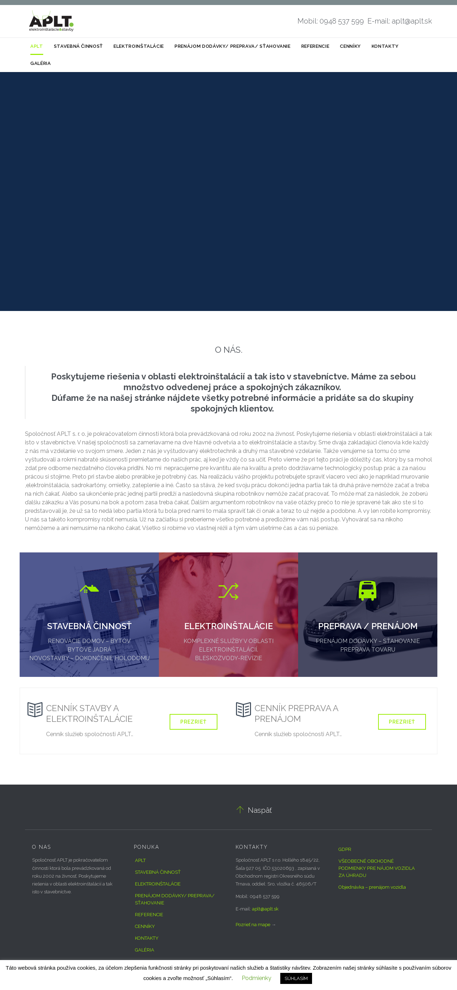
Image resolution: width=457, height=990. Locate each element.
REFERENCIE (149, 914)
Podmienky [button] (256, 978)
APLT (140, 860)
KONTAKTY (147, 938)
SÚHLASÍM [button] (296, 978)
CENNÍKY (145, 926)
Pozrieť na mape (253, 924)
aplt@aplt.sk (265, 909)
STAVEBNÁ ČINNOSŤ (158, 872)
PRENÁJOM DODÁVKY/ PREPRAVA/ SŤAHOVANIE (175, 899)
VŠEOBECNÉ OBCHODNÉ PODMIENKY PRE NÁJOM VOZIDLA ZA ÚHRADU (376, 868)
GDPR (344, 849)
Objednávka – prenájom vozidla (372, 887)
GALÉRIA (144, 950)
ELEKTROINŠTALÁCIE (158, 884)
